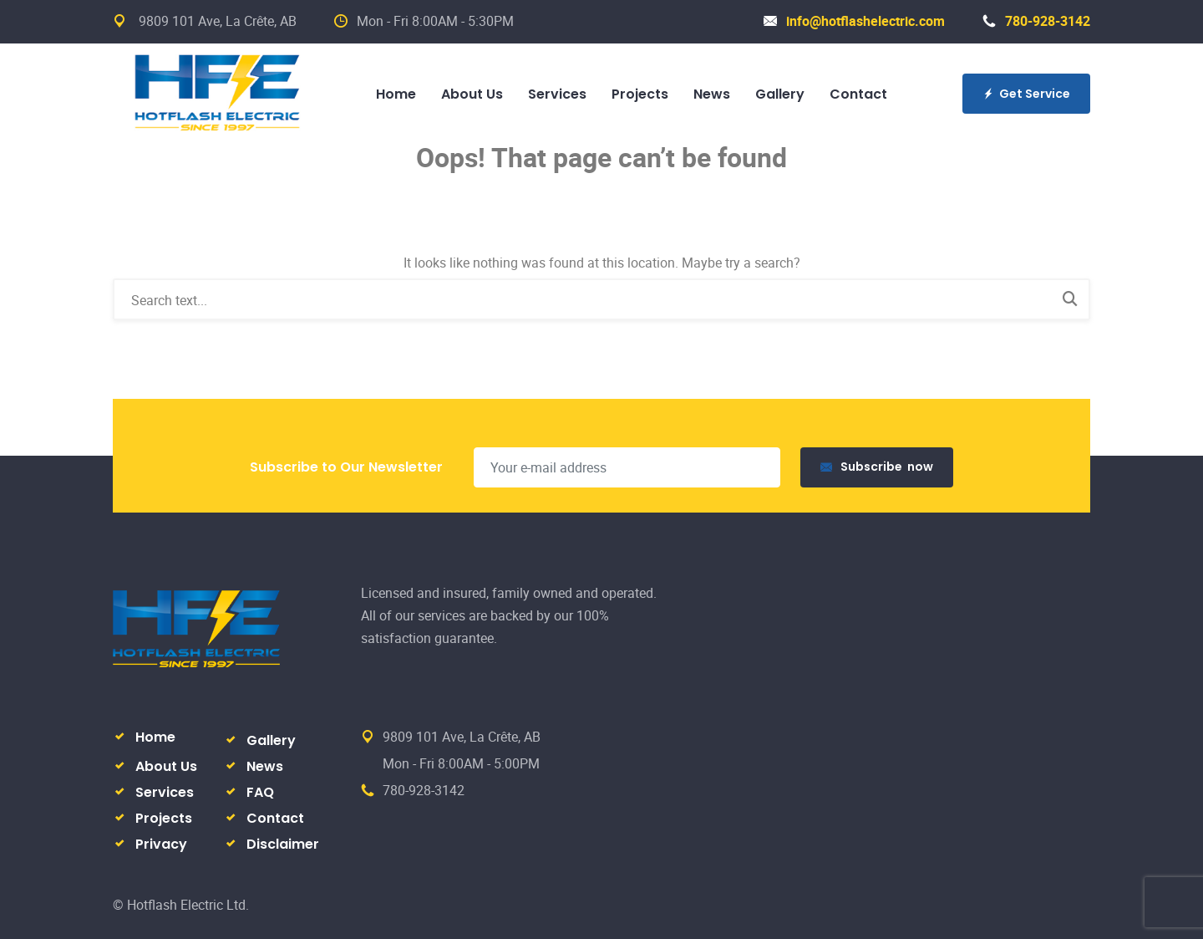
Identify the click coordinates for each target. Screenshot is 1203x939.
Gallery (780, 94)
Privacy (161, 844)
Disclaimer (282, 844)
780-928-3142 (1036, 21)
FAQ (260, 792)
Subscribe (876, 466)
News (711, 94)
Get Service (1026, 93)
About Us (472, 94)
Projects (640, 94)
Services (557, 94)
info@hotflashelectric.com (854, 21)
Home (396, 94)
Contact (858, 94)
